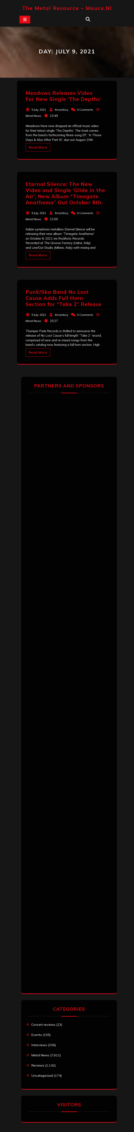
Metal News (33, 116)
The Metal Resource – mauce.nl (67, 8)
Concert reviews (43, 1025)
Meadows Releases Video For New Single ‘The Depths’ (63, 96)
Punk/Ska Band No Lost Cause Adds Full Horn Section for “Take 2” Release (64, 298)
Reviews (37, 1065)
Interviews (39, 1045)
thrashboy (61, 110)
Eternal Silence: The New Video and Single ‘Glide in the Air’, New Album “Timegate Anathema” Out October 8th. (65, 193)
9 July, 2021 (38, 110)
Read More (38, 147)
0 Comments (85, 110)
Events (36, 1035)
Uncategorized (42, 1075)
